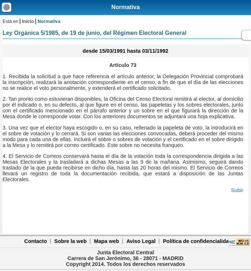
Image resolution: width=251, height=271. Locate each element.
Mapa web (106, 241)
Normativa (125, 7)
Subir (237, 190)
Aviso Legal (141, 241)
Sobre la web (70, 241)
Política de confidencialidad (197, 241)
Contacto (35, 241)
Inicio (28, 21)
